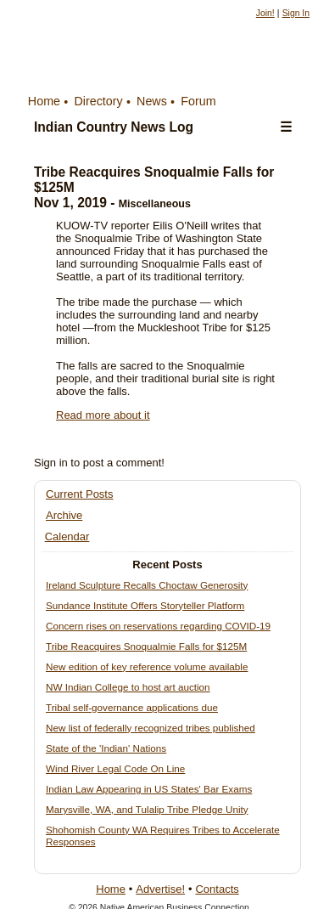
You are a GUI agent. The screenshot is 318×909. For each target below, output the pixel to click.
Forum (198, 101)
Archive (64, 515)
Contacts (216, 889)
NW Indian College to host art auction (128, 686)
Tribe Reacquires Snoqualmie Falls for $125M (146, 646)
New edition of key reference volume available (147, 666)
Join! (265, 13)
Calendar (67, 536)
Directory (98, 101)
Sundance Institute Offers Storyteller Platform (145, 605)
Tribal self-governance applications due (132, 707)
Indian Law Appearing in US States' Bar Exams (149, 788)
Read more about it (103, 415)
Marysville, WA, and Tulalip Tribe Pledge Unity (147, 809)
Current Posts (79, 494)
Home (44, 101)
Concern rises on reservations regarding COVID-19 (158, 625)
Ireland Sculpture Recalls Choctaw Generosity (147, 584)
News (152, 101)
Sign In (296, 13)
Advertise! (160, 889)
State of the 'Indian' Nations (106, 748)
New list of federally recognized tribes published (150, 727)
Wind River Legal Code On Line (115, 768)
